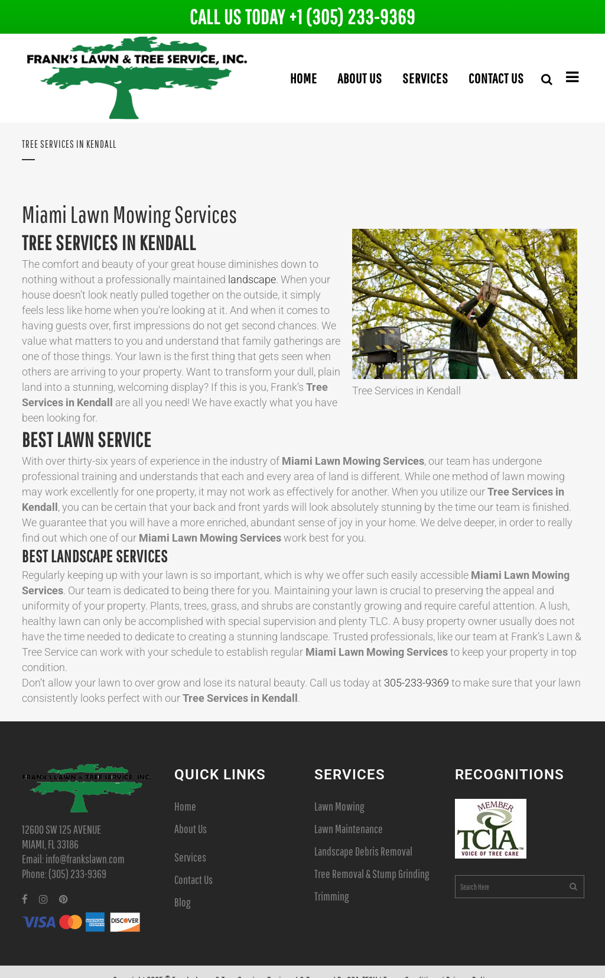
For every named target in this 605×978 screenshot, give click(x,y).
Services (190, 857)
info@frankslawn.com (85, 859)
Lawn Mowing (339, 806)
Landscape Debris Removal (363, 851)
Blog (182, 902)
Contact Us (193, 879)
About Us (190, 828)
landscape (252, 279)
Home (185, 806)
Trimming (331, 896)
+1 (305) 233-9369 (352, 16)
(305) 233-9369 (77, 873)
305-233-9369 (416, 682)
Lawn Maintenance (348, 828)
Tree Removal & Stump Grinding (371, 873)
